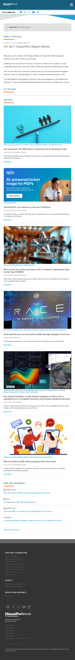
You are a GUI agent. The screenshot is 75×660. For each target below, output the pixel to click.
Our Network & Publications (15, 564)
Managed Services (42, 145)
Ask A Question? (10, 574)
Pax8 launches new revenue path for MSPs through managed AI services (36, 334)
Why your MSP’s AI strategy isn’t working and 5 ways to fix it (28, 511)
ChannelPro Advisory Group (14, 567)
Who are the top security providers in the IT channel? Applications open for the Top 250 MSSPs (37, 270)
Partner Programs (58, 330)
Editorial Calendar (11, 562)
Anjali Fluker (17, 338)
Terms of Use (10, 630)
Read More (8, 162)
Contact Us (9, 625)
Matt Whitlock (17, 402)
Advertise (8, 596)
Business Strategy (29, 145)
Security (32, 265)
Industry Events (9, 265)
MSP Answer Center (55, 145)
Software (34, 392)
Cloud (25, 330)
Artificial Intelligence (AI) (13, 145)
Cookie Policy (9, 636)
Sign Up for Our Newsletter (14, 569)
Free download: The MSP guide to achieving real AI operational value (35, 149)
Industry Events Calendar (14, 586)
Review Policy (10, 628)
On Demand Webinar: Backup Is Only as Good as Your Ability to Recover (33, 520)
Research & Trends (22, 265)
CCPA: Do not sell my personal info (17, 638)
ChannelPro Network (23, 43)
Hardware (30, 390)
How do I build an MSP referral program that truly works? (30, 461)
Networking (47, 457)
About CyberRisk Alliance (13, 559)
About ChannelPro (11, 556)
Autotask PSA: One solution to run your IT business (27, 207)
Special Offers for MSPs (13, 572)
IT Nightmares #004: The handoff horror (20, 502)
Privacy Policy (10, 633)
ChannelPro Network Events (15, 584)
